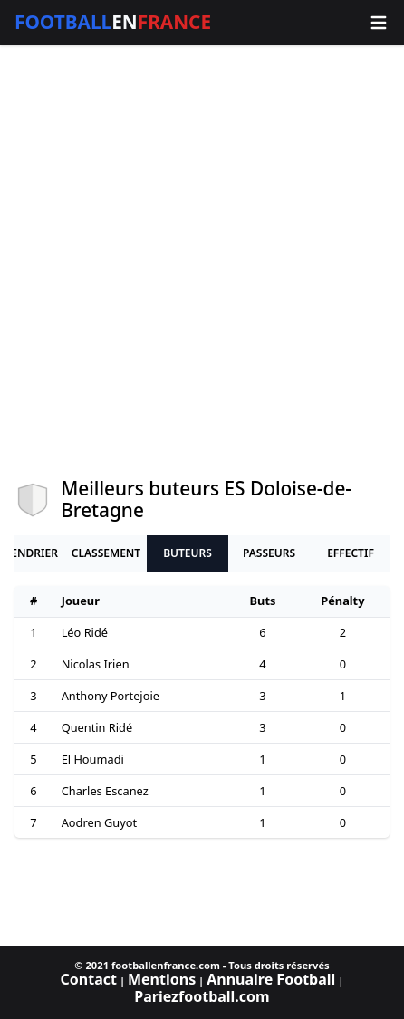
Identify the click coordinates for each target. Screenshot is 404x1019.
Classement (106, 553)
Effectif (350, 553)
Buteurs (187, 553)
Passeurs (269, 553)
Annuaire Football (271, 979)
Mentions (162, 979)
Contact (89, 979)
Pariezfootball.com (201, 996)
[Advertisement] (202, 262)
